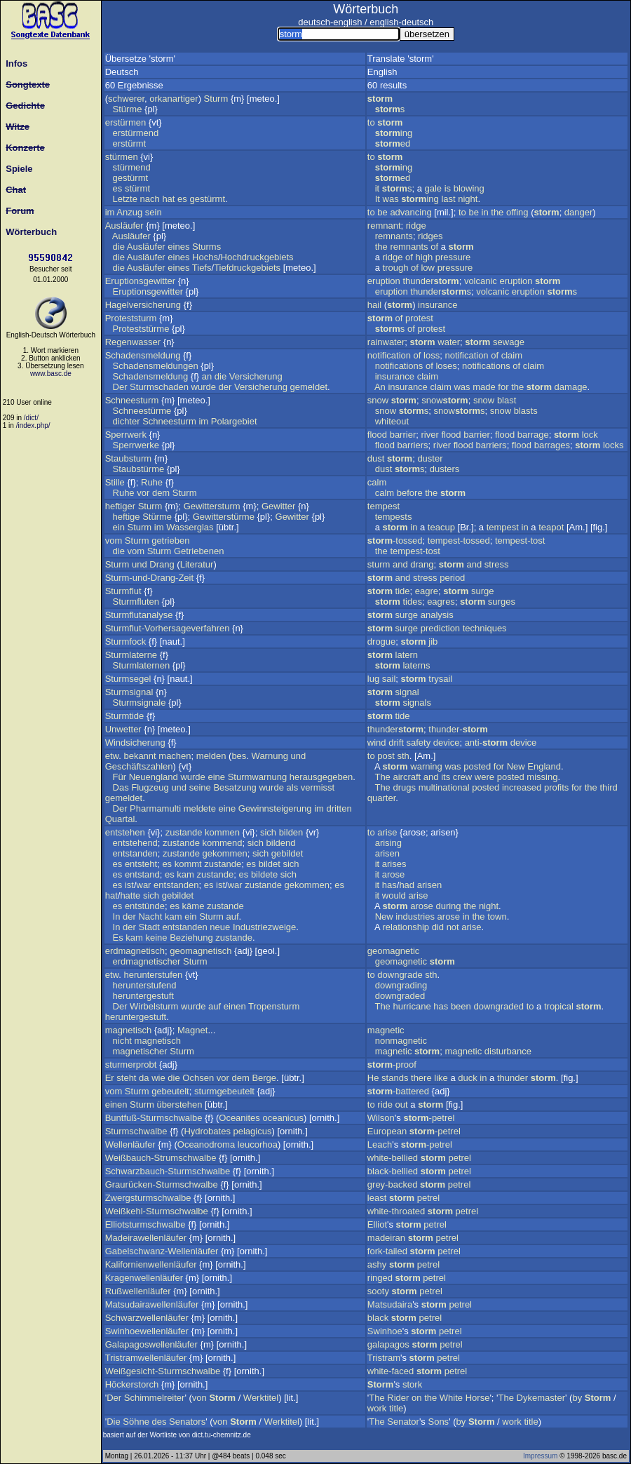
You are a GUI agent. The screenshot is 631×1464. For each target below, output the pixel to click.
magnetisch (128, 1030)
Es (118, 937)
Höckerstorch (132, 1384)
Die (114, 1421)
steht (126, 1078)
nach (150, 199)
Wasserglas (189, 527)
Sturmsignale (139, 702)
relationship (406, 927)
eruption (383, 281)
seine (200, 787)
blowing (469, 188)
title (396, 1408)
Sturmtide (124, 716)
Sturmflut (123, 591)
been (461, 1006)
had (406, 885)
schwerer (126, 98)
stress (496, 564)
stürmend (132, 167)
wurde (203, 387)
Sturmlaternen (141, 665)
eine (216, 777)
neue (220, 927)
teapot (551, 527)
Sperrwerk (126, 434)
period (452, 577)
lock (590, 434)
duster (429, 458)
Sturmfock (126, 641)
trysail (440, 678)
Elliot (377, 1224)
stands (394, 1078)
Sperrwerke (136, 445)
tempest (383, 506)
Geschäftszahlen (139, 766)
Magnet (192, 1030)
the (497, 212)
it (377, 188)
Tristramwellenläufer (146, 1357)
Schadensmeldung (143, 355)
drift (396, 742)
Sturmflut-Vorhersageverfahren (167, 628)
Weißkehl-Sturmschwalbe (156, 1211)
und (139, 564)
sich (268, 832)
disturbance (507, 1051)
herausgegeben (321, 777)
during (448, 906)
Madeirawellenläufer (145, 1238)
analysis (437, 615)
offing (517, 212)
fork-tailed (387, 1251)
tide (402, 591)
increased (521, 787)
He (373, 1078)
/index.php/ (33, 425)
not (453, 927)
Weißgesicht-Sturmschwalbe (162, 1371)
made (484, 387)
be (382, 212)
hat (168, 199)
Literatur (197, 564)
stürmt (137, 188)
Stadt (148, 927)
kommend (222, 843)
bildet (269, 864)
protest (419, 318)
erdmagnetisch (135, 951)
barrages (552, 445)
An (380, 387)
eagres (441, 601)
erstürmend (136, 133)
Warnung (270, 756)
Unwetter (123, 729)
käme (193, 906)
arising (388, 843)
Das (121, 787)
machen (174, 756)
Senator (403, 1421)
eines (178, 246)
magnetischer (140, 1051)
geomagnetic (393, 951)
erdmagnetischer (147, 961)
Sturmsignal (129, 692)
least (376, 1198)
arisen (387, 853)
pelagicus (252, 1131)
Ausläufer (124, 225)
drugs (404, 787)
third (608, 787)
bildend (281, 843)
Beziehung (191, 937)
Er (109, 1078)
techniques (485, 628)
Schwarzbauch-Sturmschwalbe (167, 1171)
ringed (380, 1277)
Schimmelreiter (154, 1397)
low (428, 267)
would (394, 895)
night (467, 199)
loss (431, 355)
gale (433, 188)
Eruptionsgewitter (140, 281)
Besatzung (234, 787)
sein (153, 212)
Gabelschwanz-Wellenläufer (162, 1251)
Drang (161, 564)
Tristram (383, 1357)
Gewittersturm (212, 506)
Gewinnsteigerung (275, 808)
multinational (444, 787)
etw (112, 756)
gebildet (287, 853)
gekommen (224, 853)
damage (571, 387)
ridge (416, 225)
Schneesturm (132, 400)
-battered (398, 1091)
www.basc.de (51, 373)
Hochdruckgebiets (257, 257)
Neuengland (153, 777)
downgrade (399, 974)
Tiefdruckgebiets (247, 267)
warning (426, 766)
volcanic (480, 281)
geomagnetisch (200, 951)
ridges (430, 236)
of (434, 246)
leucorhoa (258, 1144)
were (484, 777)
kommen (222, 832)
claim (511, 355)
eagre (426, 591)
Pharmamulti (155, 808)
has (389, 885)
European (387, 1131)
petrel (459, 1158)
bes (238, 756)
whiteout (392, 421)
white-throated (396, 1211)
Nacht (150, 916)
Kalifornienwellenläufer (151, 1264)
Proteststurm (131, 318)
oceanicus (283, 1118)
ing (393, 133)
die (119, 246)
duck (467, 1078)
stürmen (121, 157)
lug (373, 678)
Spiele (17, 168)
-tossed (395, 540)
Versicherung (256, 376)
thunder (430, 281)
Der (120, 387)
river (429, 434)
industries (415, 916)
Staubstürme (139, 469)
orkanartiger (173, 98)
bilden (291, 832)
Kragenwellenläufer (144, 1277)
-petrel (428, 1118)
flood (377, 434)
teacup (441, 527)
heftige (126, 516)
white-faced (390, 1371)
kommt (188, 864)
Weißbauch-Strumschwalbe (161, 1158)
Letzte (125, 199)
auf (232, 916)
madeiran (386, 1238)
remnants (394, 236)
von (199, 1397)
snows (459, 410)
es (118, 188)
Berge (264, 1078)
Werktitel (260, 1397)
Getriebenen (199, 551)
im (110, 212)
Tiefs (202, 267)
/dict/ (31, 418)
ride (385, 1104)
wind (376, 742)
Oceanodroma (206, 1144)
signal (407, 692)
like (441, 1078)
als (293, 787)
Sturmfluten (136, 601)
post (386, 756)
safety (419, 742)
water (448, 342)
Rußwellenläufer (138, 1291)
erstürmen (126, 122)
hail (374, 305)
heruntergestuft (143, 995)
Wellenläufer (130, 1144)
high (424, 257)
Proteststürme (141, 328)
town (496, 916)
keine (157, 937)
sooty (378, 1291)
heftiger (120, 506)
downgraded (400, 995)
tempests (393, 516)
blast (506, 400)
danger (578, 212)
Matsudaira (389, 1304)
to (371, 122)
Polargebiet (234, 421)
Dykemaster (541, 1397)
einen (235, 1006)
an (207, 376)
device (446, 742)
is (448, 188)
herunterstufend (145, 985)
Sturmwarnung (257, 777)
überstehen (179, 1104)
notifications (399, 366)
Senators (187, 1421)
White (451, 1397)
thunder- (458, 729)
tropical (559, 1006)
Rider (398, 1397)
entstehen (125, 832)
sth (403, 756)
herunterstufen (152, 974)
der (225, 387)
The (382, 777)
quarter (381, 798)
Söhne (136, 1421)
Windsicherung (135, 742)
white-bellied (392, 1158)
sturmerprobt (131, 1064)
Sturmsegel (128, 678)
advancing (410, 212)
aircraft (407, 777)
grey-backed (392, 1184)
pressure (453, 257)
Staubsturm (128, 458)
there (421, 1078)
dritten (339, 808)
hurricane (411, 1006)
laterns (416, 665)
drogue (381, 641)
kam (185, 874)
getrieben (170, 540)
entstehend (135, 843)
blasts (526, 410)
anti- (486, 742)
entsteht (141, 864)
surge (482, 591)
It (377, 199)
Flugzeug (149, 787)
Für (120, 777)
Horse (478, 1397)
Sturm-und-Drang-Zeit (149, 577)
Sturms (206, 246)
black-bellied (392, 1171)
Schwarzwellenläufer (147, 1317)
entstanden (135, 853)
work (376, 1408)
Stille (115, 482)
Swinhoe (384, 1331)
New (516, 766)
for (503, 387)
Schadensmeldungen (155, 366)
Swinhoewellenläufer (147, 1331)
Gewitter (278, 506)
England (544, 766)
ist (129, 885)
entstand (142, 874)
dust (376, 458)
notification (389, 355)
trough (396, 267)
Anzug (129, 212)
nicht (122, 1040)
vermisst (317, 787)
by (577, 1397)
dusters (445, 469)
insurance (437, 305)
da (144, 1078)
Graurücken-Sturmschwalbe (161, 1184)
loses (445, 366)
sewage (508, 342)
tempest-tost (520, 540)
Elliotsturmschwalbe (145, 1224)
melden (211, 756)
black (377, 1317)
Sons (438, 1421)
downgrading (401, 985)
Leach (379, 1144)
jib (432, 641)
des (159, 1421)
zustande (184, 832)
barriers (413, 445)
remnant (384, 225)
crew (462, 777)
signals (416, 702)
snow (377, 400)
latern (407, 655)
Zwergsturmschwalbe (148, 1198)
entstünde (145, 906)
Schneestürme (142, 410)
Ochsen (198, 1078)
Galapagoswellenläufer (151, 1344)
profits (556, 787)
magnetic (386, 1030)
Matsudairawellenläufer (152, 1304)
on (416, 1397)
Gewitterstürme (224, 516)
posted (477, 766)
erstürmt (130, 143)
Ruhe (152, 482)
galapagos (388, 1344)
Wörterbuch (29, 232)
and (400, 564)
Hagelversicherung (143, 305)
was (391, 199)
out (401, 1104)
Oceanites (239, 1118)
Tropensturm (273, 1006)
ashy (376, 1264)
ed (393, 143)
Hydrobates (207, 1131)
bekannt (139, 756)
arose (393, 874)
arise (387, 832)
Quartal (120, 819)
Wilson (381, 1118)
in (485, 212)
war (144, 885)
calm (376, 482)
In (117, 916)
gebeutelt (170, 1091)
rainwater (386, 342)
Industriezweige (264, 927)
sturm (379, 564)
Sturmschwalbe (136, 1131)
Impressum (540, 1456)
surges (501, 601)
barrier (403, 434)
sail (389, 678)
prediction (440, 628)
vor (143, 493)
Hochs (205, 257)
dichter (126, 421)
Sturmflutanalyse (139, 615)
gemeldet (308, 387)
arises (394, 864)
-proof (391, 1064)
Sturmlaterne (131, 655)
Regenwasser (133, 342)
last (448, 199)
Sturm (216, 98)
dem (161, 493)
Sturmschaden (159, 387)
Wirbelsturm (154, 1006)
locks (613, 445)
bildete (264, 874)
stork (412, 1384)
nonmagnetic (401, 1040)
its (445, 777)
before (410, 493)
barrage (533, 434)
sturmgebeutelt (224, 1091)
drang (421, 564)
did (438, 927)
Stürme (127, 109)
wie (158, 1078)
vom (114, 540)
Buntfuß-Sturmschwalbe (154, 1118)
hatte (130, 895)
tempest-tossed (459, 540)
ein (119, 527)
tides (411, 601)
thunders (440, 291)
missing (542, 777)
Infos (14, 63)
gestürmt (131, 178)
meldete (200, 808)
